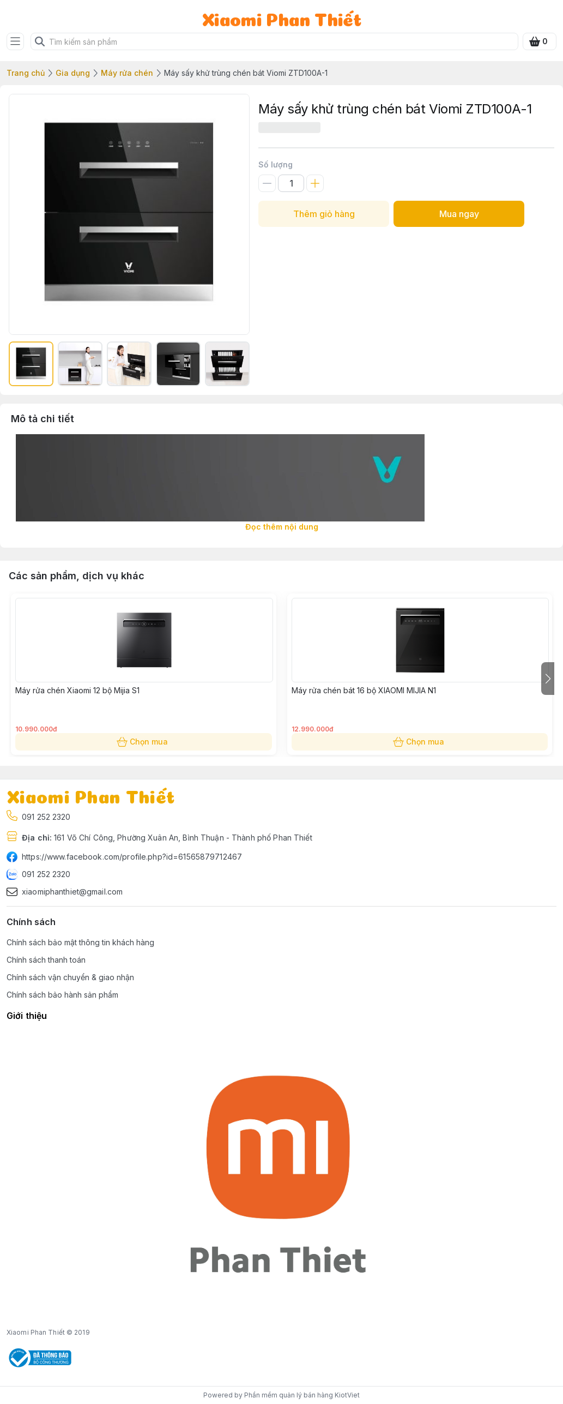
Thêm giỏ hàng (323, 214)
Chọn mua (143, 742)
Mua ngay (459, 214)
